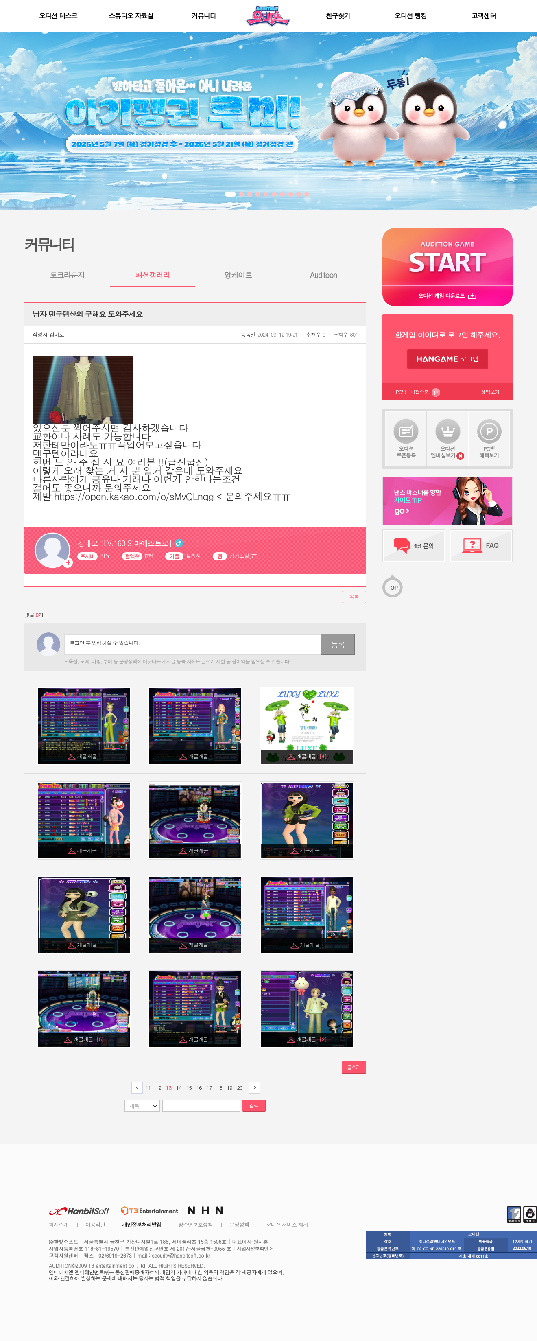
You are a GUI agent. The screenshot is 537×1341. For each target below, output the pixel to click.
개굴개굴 (87, 756)
